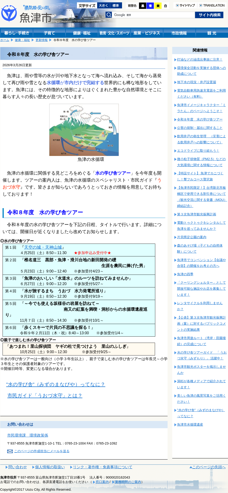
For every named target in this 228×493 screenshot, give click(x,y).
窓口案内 (102, 482)
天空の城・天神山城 (43, 247)
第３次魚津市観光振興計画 (196, 214)
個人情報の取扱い (50, 467)
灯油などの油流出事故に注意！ (200, 59)
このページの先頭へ (209, 467)
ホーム (4, 40)
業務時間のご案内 (128, 482)
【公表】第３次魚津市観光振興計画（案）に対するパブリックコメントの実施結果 (201, 323)
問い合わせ (17, 467)
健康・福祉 (22, 40)
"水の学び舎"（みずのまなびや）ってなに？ (56, 384)
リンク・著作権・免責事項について (102, 467)
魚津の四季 (185, 274)
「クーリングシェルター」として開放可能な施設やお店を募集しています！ (201, 288)
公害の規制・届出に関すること (200, 128)
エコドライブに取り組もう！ (198, 150)
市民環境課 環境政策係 (27, 435)
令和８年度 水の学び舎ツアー (200, 119)
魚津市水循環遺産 (190, 424)
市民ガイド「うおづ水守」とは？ (45, 395)
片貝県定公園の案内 (191, 237)
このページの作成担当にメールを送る (41, 451)
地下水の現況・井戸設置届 (196, 82)
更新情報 (42, 40)
